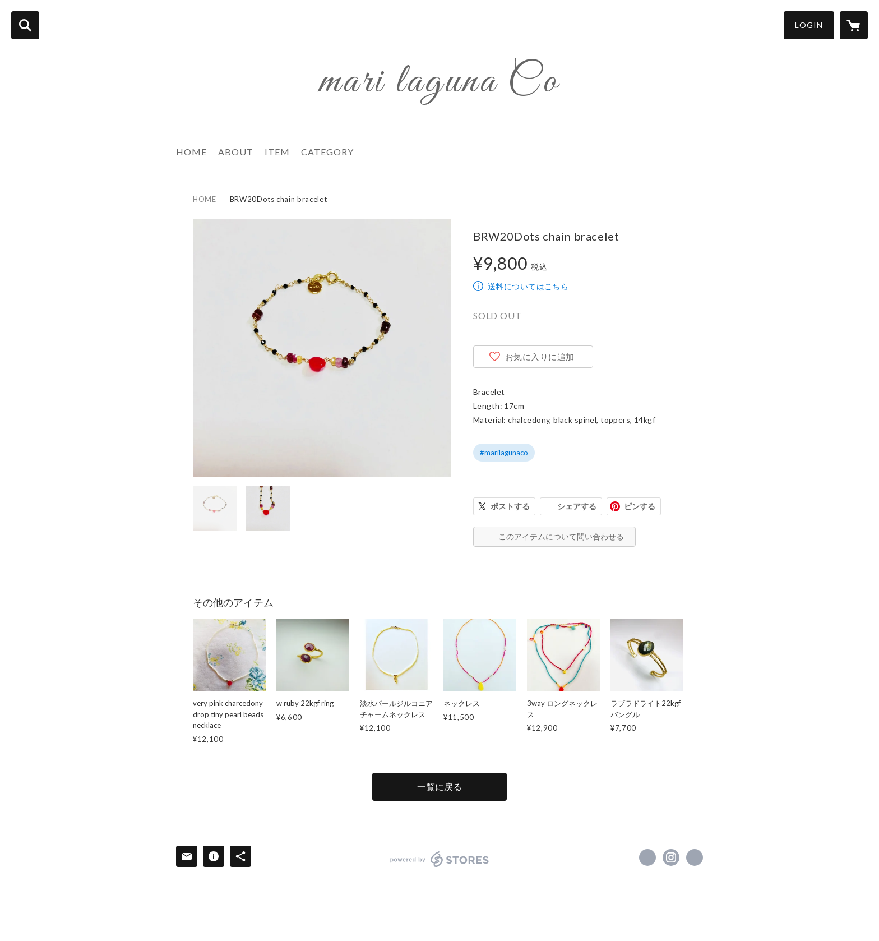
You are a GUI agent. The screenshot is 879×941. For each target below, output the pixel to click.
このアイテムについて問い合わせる (561, 536)
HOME (191, 151)
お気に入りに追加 (540, 357)
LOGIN (809, 25)
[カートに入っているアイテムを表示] (854, 25)
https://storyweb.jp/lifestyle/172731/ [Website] (694, 857)
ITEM (277, 151)
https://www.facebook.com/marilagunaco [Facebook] (647, 857)
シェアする (576, 506)
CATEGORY (327, 151)
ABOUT (235, 151)
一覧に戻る (439, 786)
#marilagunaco (504, 452)
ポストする (510, 506)
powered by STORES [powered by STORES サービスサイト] (439, 859)
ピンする (639, 506)
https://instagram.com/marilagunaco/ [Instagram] (671, 857)
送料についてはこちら (528, 286)
